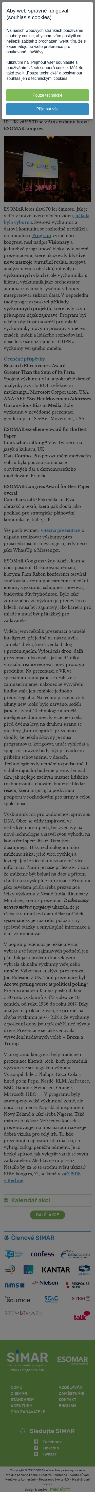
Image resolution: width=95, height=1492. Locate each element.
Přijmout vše (47, 109)
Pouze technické (47, 95)
